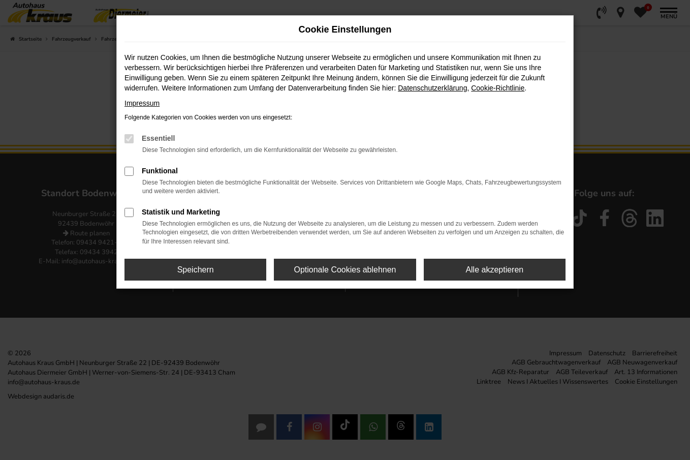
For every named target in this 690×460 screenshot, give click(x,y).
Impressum (142, 103)
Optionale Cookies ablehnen (345, 269)
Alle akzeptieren (494, 269)
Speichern (195, 269)
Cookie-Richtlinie (497, 88)
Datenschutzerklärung (432, 88)
